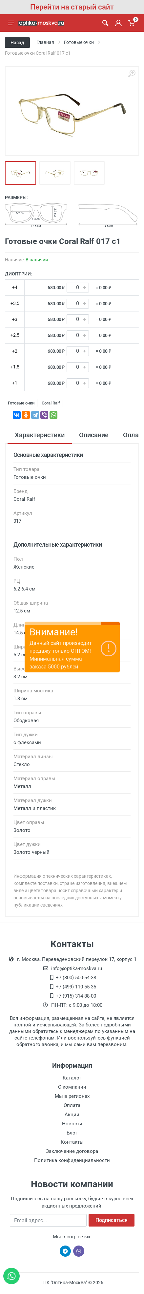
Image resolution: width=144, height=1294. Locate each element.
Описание (94, 435)
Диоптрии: (18, 273)
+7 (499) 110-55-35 (76, 987)
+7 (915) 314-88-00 (76, 996)
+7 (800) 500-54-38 (76, 978)
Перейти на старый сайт (72, 7)
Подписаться (111, 1220)
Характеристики (40, 435)
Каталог (72, 1078)
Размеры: (16, 197)
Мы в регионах (72, 1096)
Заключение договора (72, 1151)
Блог (72, 1133)
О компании (72, 1087)
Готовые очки (21, 403)
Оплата (72, 1105)
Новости (72, 1124)
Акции (72, 1114)
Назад (17, 42)
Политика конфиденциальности (72, 1160)
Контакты (72, 1142)
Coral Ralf (51, 403)
